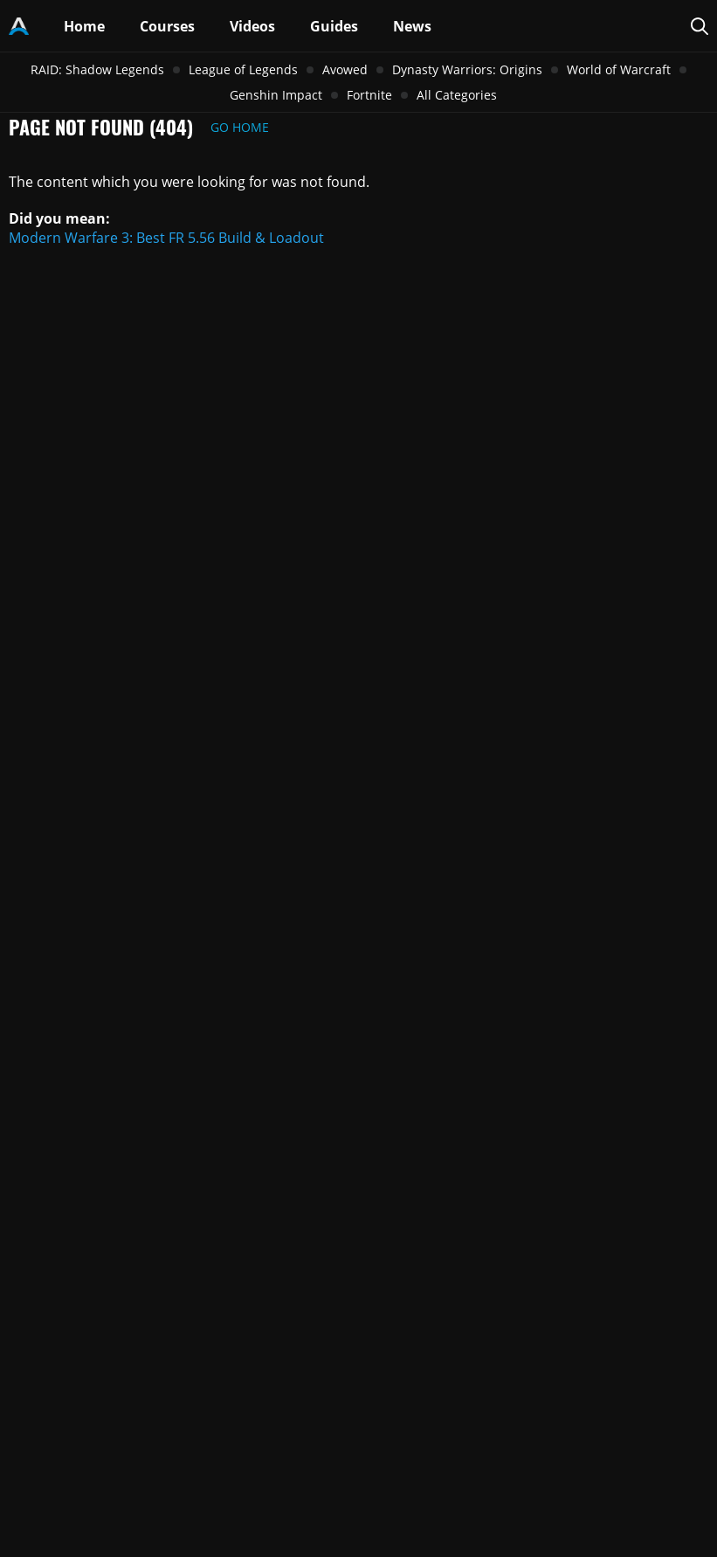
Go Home (239, 127)
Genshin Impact (276, 94)
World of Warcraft (619, 69)
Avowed (345, 69)
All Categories (457, 94)
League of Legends (243, 69)
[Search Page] (699, 26)
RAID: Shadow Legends (97, 69)
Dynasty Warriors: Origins (467, 69)
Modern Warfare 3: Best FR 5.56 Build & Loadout (166, 237)
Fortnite (369, 94)
